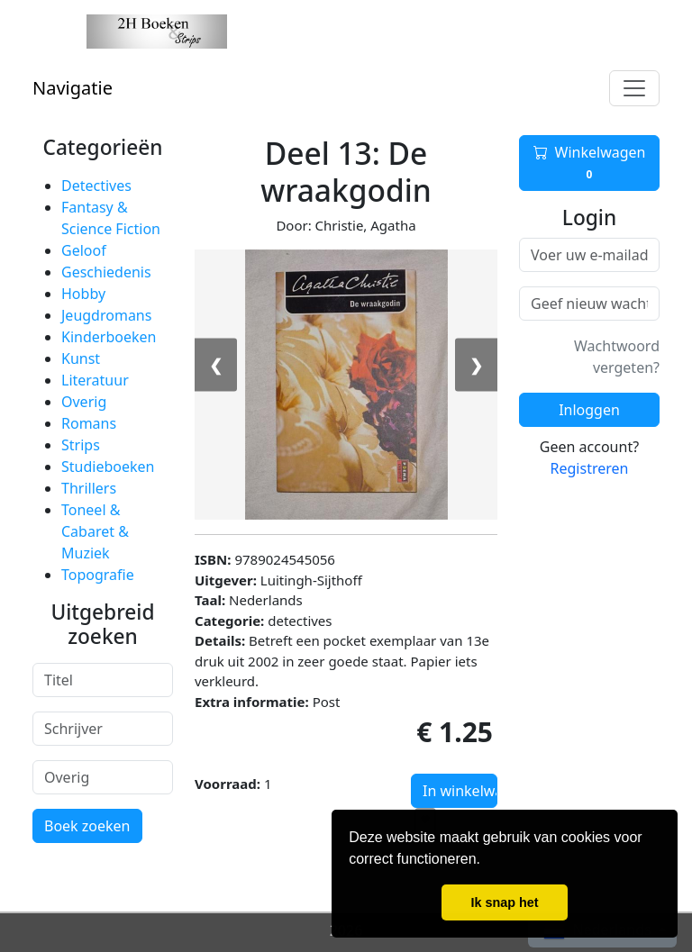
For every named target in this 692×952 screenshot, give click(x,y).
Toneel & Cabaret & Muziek (95, 531)
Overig (83, 402)
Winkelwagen (589, 163)
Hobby (83, 294)
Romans (88, 423)
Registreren (590, 468)
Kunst (80, 358)
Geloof (83, 250)
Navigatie (72, 88)
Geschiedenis (106, 272)
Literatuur (95, 380)
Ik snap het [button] (504, 902)
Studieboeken (107, 466)
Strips (80, 445)
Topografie (97, 575)
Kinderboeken (108, 337)
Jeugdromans (106, 315)
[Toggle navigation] (634, 88)
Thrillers (88, 488)
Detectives (96, 185)
